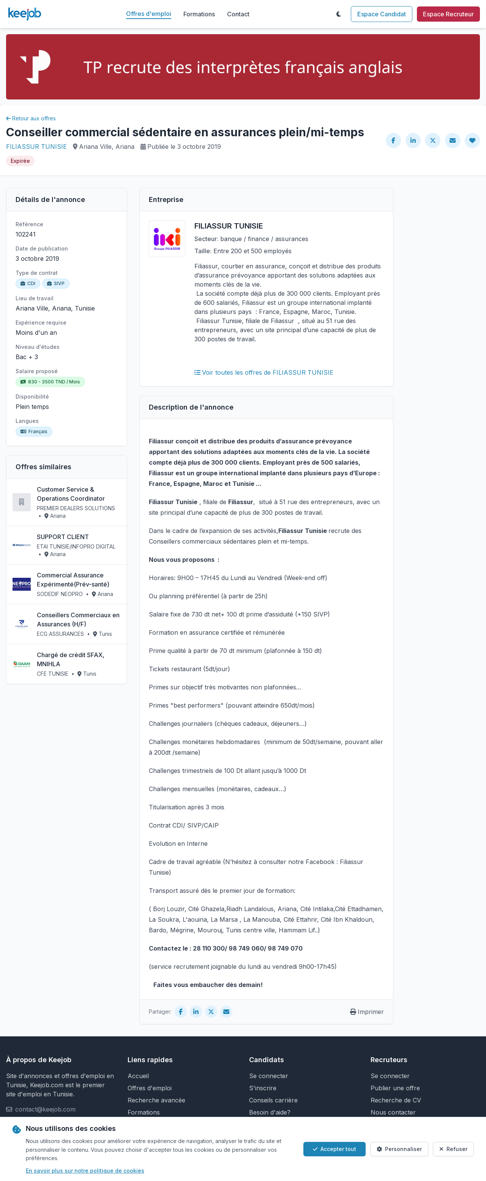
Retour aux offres (31, 118)
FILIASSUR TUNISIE (36, 146)
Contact (238, 14)
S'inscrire (262, 1088)
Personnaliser (399, 1149)
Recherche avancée (156, 1100)
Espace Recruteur (448, 14)
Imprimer (367, 1011)
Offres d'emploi (148, 13)
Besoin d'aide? (269, 1112)
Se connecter (268, 1076)
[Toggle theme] (339, 14)
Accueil (138, 1076)
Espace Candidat (381, 14)
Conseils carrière (273, 1100)
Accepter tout (334, 1149)
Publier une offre (395, 1088)
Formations (199, 14)
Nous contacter (393, 1112)
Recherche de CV (396, 1100)
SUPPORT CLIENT (63, 537)
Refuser (453, 1149)
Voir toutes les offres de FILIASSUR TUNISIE (263, 372)
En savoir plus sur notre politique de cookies (85, 1170)
